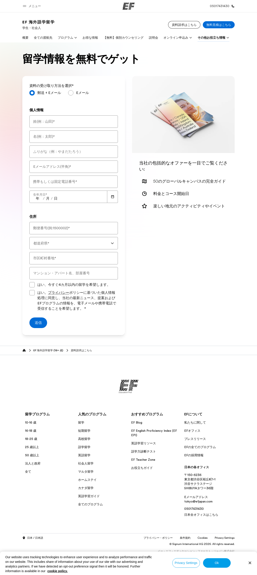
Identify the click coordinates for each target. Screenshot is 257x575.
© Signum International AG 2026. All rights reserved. (202, 544)
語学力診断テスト (143, 451)
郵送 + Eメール (49, 93)
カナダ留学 (86, 488)
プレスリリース (195, 439)
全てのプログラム (90, 504)
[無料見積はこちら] (219, 24)
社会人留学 (86, 463)
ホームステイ (87, 479)
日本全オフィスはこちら (201, 514)
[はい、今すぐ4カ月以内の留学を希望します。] (32, 284)
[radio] (45, 93)
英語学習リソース (143, 443)
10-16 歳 (30, 422)
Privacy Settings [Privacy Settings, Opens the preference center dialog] (186, 563)
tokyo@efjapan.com (198, 501)
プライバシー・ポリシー (158, 537)
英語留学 (84, 455)
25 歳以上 (32, 447)
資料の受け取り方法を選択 (51, 86)
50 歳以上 (32, 455)
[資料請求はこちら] (184, 24)
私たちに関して (195, 422)
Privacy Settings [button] (225, 537)
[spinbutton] (37, 198)
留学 (81, 422)
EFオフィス (192, 430)
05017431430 (194, 508)
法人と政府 (32, 463)
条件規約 (185, 537)
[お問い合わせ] (221, 6)
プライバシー (58, 293)
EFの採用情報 (193, 455)
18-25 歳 (31, 439)
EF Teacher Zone (143, 459)
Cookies (203, 537)
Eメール (82, 93)
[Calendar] (112, 197)
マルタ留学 (86, 471)
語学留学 (84, 447)
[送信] (38, 322)
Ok (217, 563)
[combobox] (73, 243)
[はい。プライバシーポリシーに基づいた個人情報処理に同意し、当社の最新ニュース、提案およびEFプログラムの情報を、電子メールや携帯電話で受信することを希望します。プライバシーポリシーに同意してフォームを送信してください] (32, 292)
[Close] (250, 563)
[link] (38, 24)
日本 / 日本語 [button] (32, 538)
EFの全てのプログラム (200, 447)
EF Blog (136, 422)
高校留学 (84, 439)
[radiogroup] (73, 94)
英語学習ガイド (89, 496)
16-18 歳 (30, 430)
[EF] (129, 6)
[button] (32, 6)
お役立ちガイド (142, 468)
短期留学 (84, 430)
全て (28, 471)
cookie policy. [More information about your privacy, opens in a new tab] (57, 571)
